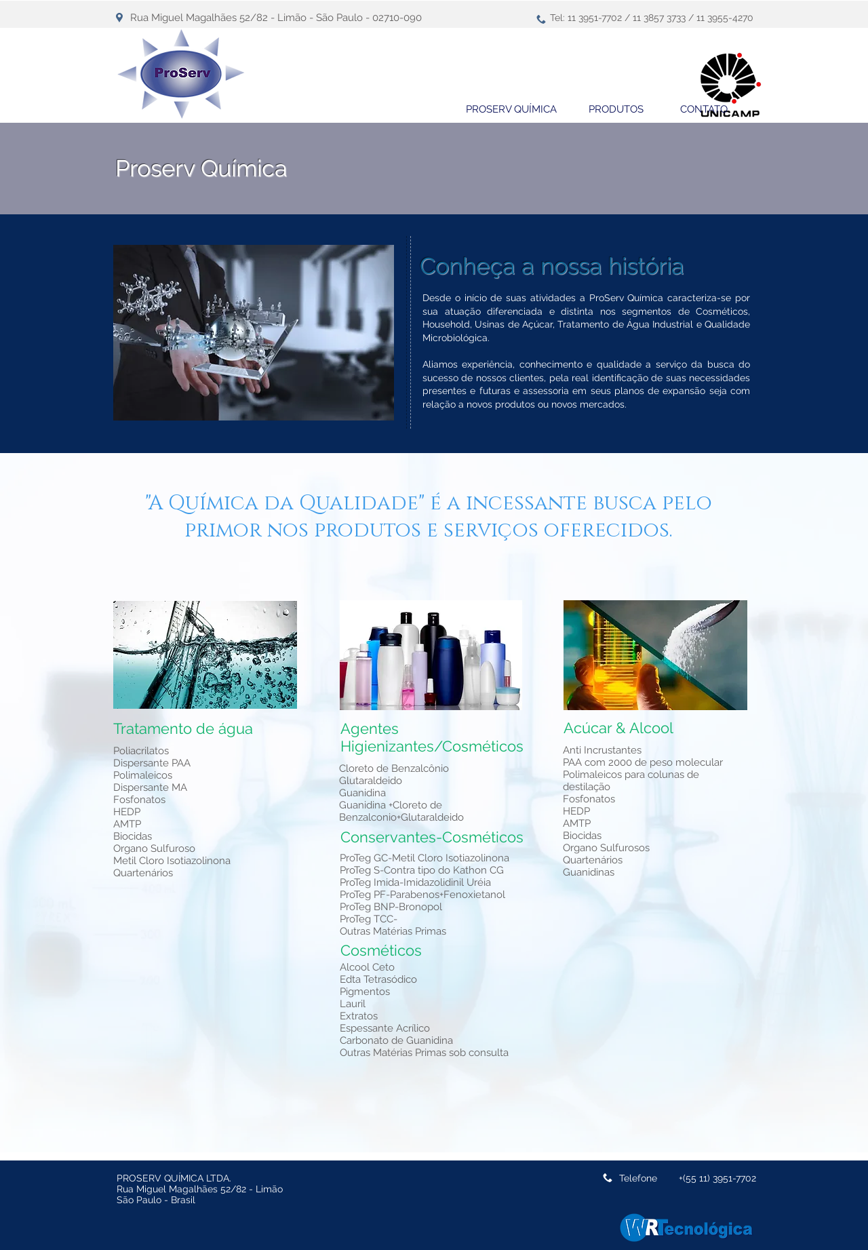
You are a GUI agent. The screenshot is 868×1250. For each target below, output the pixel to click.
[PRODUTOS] (616, 109)
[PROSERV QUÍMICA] (511, 109)
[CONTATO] (703, 109)
